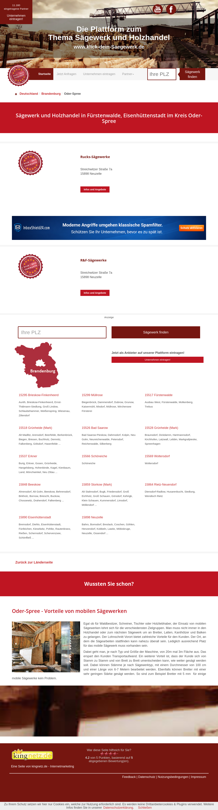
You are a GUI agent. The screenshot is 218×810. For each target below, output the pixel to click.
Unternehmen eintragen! (157, 359)
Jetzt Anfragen (66, 74)
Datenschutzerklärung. (118, 807)
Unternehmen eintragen (99, 74)
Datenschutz (146, 777)
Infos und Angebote (95, 189)
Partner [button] (128, 74)
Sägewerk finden (192, 74)
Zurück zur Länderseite (34, 562)
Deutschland (26, 93)
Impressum (198, 777)
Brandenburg (51, 93)
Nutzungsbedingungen (173, 777)
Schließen (145, 807)
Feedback (129, 777)
